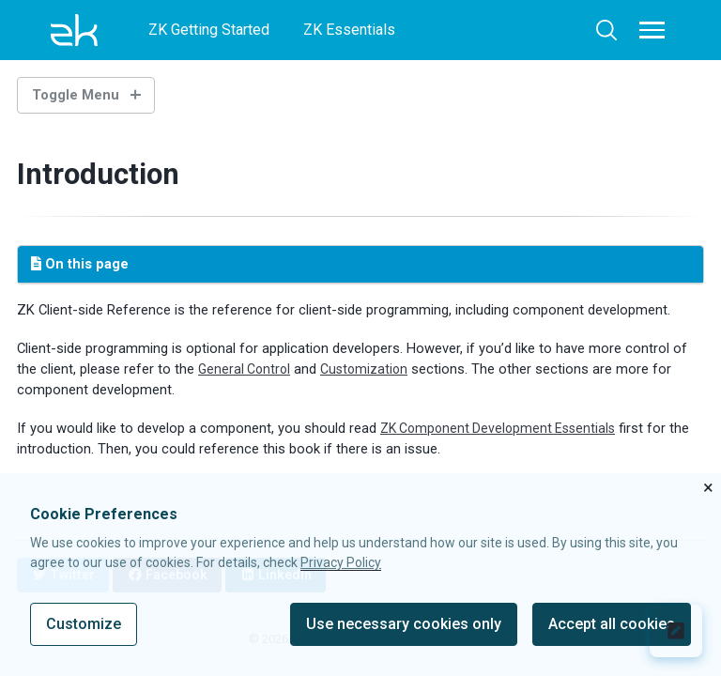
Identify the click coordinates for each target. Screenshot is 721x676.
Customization (369, 369)
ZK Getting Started (208, 29)
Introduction (103, 174)
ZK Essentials (349, 29)
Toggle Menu (75, 94)
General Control (246, 369)
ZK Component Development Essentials (502, 428)
